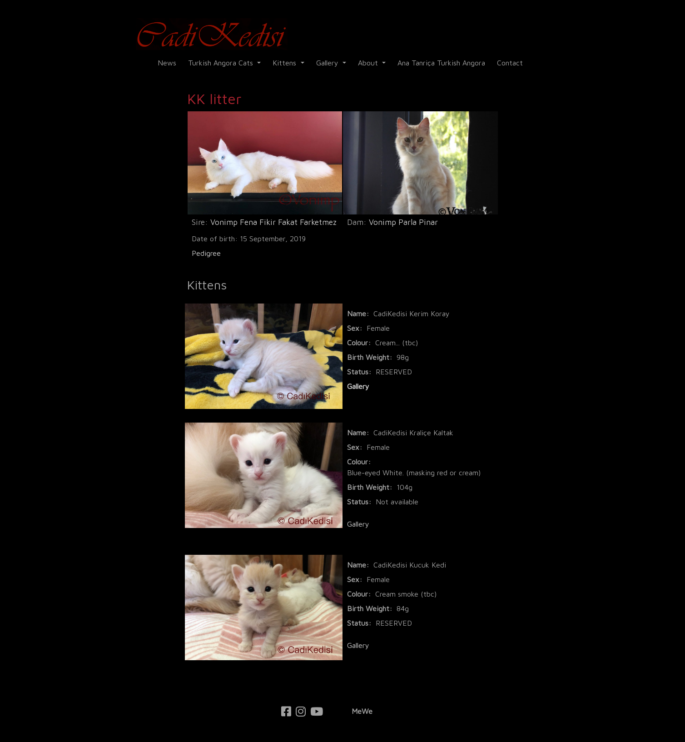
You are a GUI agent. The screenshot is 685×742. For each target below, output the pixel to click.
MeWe (362, 711)
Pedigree (206, 253)
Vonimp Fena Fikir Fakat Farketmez (273, 222)
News (167, 63)
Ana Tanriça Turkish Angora (441, 63)
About (369, 63)
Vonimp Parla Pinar (403, 222)
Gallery (328, 63)
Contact (510, 63)
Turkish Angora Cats (221, 63)
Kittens (285, 63)
